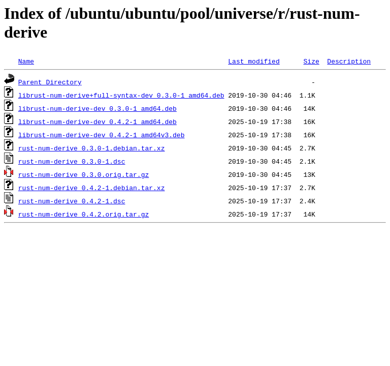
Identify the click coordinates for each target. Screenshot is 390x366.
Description (349, 61)
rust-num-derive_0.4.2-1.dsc (71, 200)
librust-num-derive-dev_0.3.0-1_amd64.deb (97, 108)
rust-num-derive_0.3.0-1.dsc (71, 161)
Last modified (253, 61)
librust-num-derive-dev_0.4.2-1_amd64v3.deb (101, 134)
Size (311, 61)
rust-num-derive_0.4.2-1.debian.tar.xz (91, 187)
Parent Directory (50, 81)
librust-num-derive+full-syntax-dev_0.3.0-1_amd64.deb (121, 95)
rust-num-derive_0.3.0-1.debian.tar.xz (91, 147)
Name (26, 61)
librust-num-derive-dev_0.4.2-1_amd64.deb (97, 121)
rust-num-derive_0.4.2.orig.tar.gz (83, 214)
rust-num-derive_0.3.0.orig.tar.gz (83, 174)
